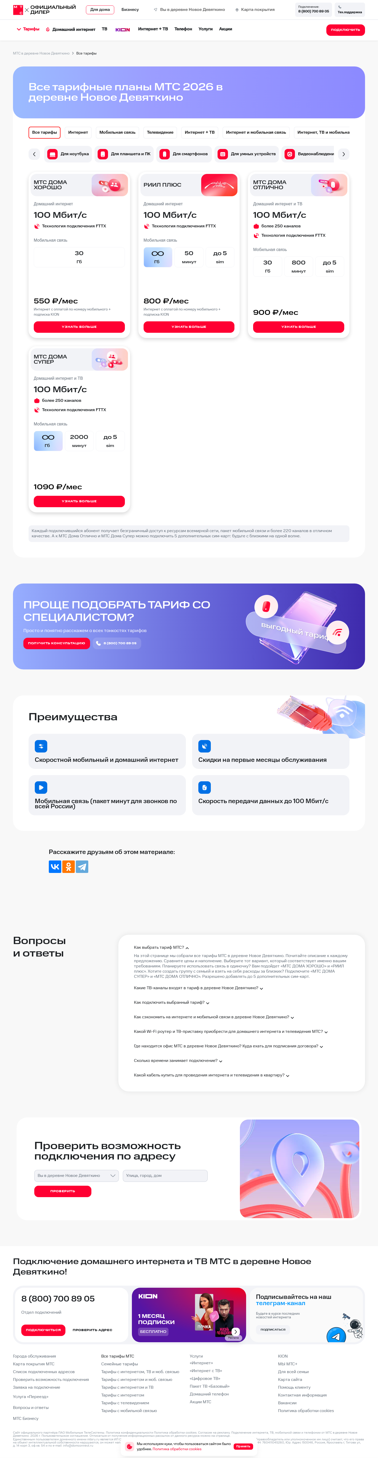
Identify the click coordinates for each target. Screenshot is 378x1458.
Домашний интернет (70, 29)
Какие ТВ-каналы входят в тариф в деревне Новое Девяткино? (199, 989)
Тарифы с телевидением (125, 1403)
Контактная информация (302, 1395)
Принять (243, 1446)
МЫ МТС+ (288, 1364)
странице (223, 1436)
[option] (44, 133)
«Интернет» (201, 1363)
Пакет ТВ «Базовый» (210, 1386)
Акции (225, 29)
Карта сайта (290, 1379)
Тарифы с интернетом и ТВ (127, 1387)
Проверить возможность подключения (51, 1379)
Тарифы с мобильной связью (129, 1410)
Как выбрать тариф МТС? (162, 948)
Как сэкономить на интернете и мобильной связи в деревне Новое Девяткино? (214, 1018)
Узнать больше (79, 327)
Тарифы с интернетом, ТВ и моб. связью (140, 1371)
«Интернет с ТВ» (206, 1370)
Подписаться (273, 1329)
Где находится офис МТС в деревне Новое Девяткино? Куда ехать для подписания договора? (229, 1047)
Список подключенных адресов (44, 1371)
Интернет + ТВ (153, 29)
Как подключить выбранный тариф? (172, 1003)
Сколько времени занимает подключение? (179, 1061)
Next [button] (343, 154)
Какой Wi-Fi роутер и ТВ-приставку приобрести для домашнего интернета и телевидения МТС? (231, 1032)
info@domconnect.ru (78, 1446)
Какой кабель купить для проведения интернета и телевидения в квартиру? (212, 1076)
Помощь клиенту (294, 1387)
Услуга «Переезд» (30, 1396)
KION (283, 1356)
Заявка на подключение (36, 1387)
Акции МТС (200, 1402)
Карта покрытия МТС (34, 1364)
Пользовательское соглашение (65, 1436)
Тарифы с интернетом (122, 1395)
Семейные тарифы (119, 1364)
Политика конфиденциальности (129, 1433)
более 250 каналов (281, 226)
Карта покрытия (258, 9)
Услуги (206, 29)
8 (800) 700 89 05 (313, 11)
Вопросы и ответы (31, 1407)
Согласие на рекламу (214, 1433)
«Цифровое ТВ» (205, 1378)
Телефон (183, 29)
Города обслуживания (34, 1356)
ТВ (104, 29)
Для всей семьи (293, 1371)
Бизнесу (130, 9)
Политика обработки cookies (306, 1410)
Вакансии (287, 1403)
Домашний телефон (209, 1394)
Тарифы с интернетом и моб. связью (136, 1379)
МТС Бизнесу (25, 1418)
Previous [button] (34, 154)
